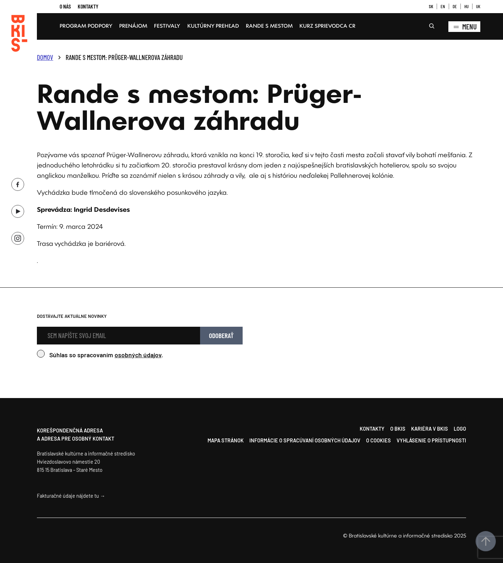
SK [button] (431, 6)
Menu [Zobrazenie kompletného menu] (464, 26)
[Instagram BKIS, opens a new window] (17, 236)
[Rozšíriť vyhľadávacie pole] (432, 26)
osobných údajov (138, 355)
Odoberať (221, 335)
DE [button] (455, 6)
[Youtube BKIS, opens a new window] (17, 209)
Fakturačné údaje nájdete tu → (71, 496)
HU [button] (466, 6)
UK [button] (478, 6)
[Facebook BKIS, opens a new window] (17, 182)
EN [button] (443, 6)
